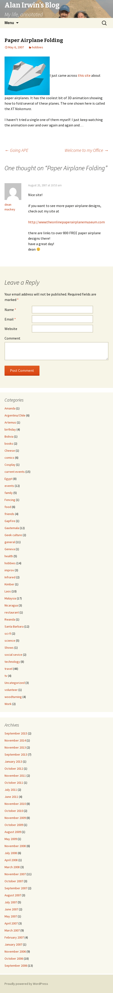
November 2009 (15, 818)
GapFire (10, 521)
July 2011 (11, 790)
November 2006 (15, 951)
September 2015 (16, 733)
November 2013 (15, 747)
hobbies (37, 47)
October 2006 (14, 958)
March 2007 (12, 930)
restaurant (12, 612)
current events (15, 472)
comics (9, 458)
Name (10, 309)
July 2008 (11, 853)
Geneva (10, 549)
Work (8, 704)
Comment (12, 338)
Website (11, 328)
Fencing (10, 500)
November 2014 (15, 740)
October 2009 (14, 825)
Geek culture (13, 535)
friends (9, 514)
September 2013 (16, 754)
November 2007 (15, 874)
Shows (9, 648)
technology (12, 662)
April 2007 (11, 923)
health (9, 556)
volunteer (11, 690)
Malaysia (10, 598)
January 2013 (13, 761)
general (10, 542)
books (9, 443)
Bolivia (9, 436)
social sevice (13, 655)
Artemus (10, 422)
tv (6, 676)
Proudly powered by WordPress (26, 984)
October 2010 (14, 811)
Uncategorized (15, 683)
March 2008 (12, 867)
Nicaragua (11, 605)
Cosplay (10, 465)
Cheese (10, 450)
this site (84, 75)
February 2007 (14, 937)
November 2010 (15, 804)
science (10, 640)
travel (8, 669)
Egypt (8, 479)
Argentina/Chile (15, 415)
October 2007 (14, 881)
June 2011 (11, 797)
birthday (10, 429)
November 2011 (15, 776)
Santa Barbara (14, 626)
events (9, 486)
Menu (9, 23)
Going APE (16, 150)
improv (9, 570)
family (9, 493)
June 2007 (11, 909)
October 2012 (14, 768)
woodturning (13, 697)
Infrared (10, 577)
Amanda (10, 408)
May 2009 (11, 839)
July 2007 (11, 902)
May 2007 (11, 916)
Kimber (9, 584)
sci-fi (8, 633)
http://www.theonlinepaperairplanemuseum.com (66, 222)
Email (10, 319)
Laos (8, 591)
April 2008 (11, 860)
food (8, 507)
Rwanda (10, 619)
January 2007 (13, 944)
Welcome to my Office (86, 150)
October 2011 (14, 783)
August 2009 (13, 832)
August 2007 (13, 895)
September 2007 (16, 888)
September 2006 (16, 965)
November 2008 (15, 846)
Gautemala (12, 528)
